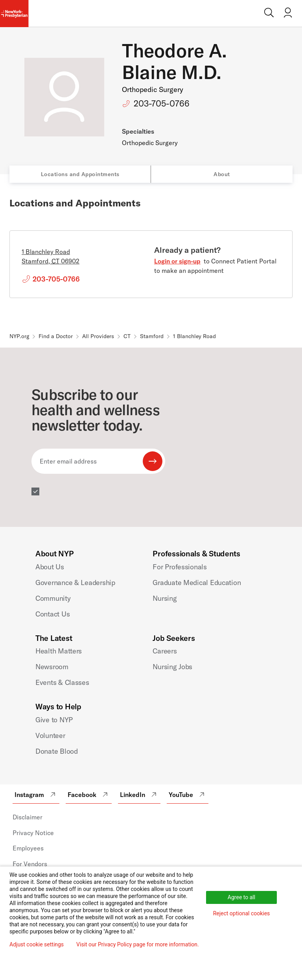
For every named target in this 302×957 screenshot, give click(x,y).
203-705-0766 (162, 103)
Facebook (89, 794)
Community (53, 598)
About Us (49, 566)
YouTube (187, 794)
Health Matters (58, 650)
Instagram (36, 794)
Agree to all (241, 897)
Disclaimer (27, 817)
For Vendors (30, 864)
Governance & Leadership (75, 582)
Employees (28, 848)
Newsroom (51, 666)
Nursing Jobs (172, 666)
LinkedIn (139, 794)
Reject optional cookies (241, 913)
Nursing (165, 598)
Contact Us (52, 613)
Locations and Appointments (80, 174)
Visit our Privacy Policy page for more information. (137, 944)
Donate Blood (56, 751)
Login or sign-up (177, 261)
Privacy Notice (33, 833)
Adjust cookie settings (36, 944)
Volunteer (50, 735)
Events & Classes (62, 682)
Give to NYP (54, 719)
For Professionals (179, 566)
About (222, 174)
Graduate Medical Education (197, 582)
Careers (165, 650)
